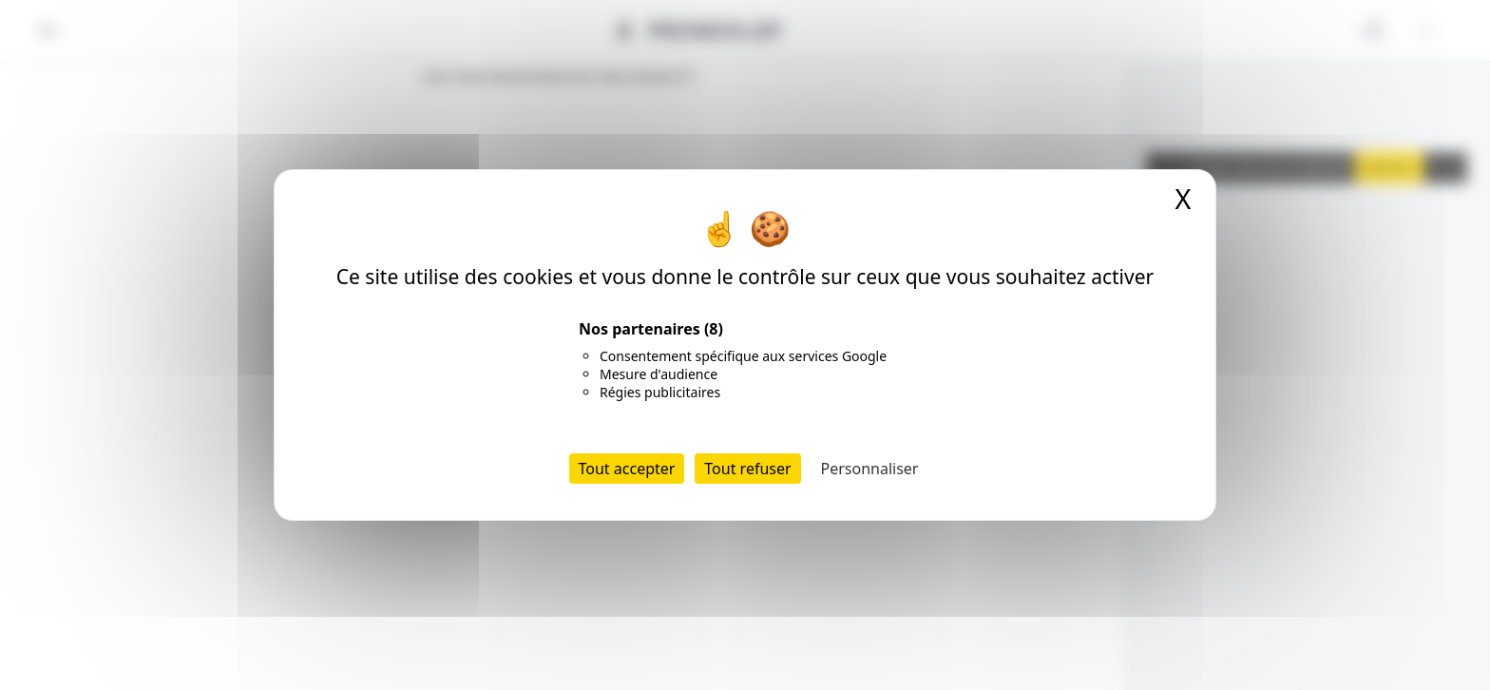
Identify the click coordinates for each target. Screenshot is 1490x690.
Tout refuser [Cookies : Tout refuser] (747, 468)
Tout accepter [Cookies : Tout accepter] (627, 468)
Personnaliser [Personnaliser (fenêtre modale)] (870, 468)
